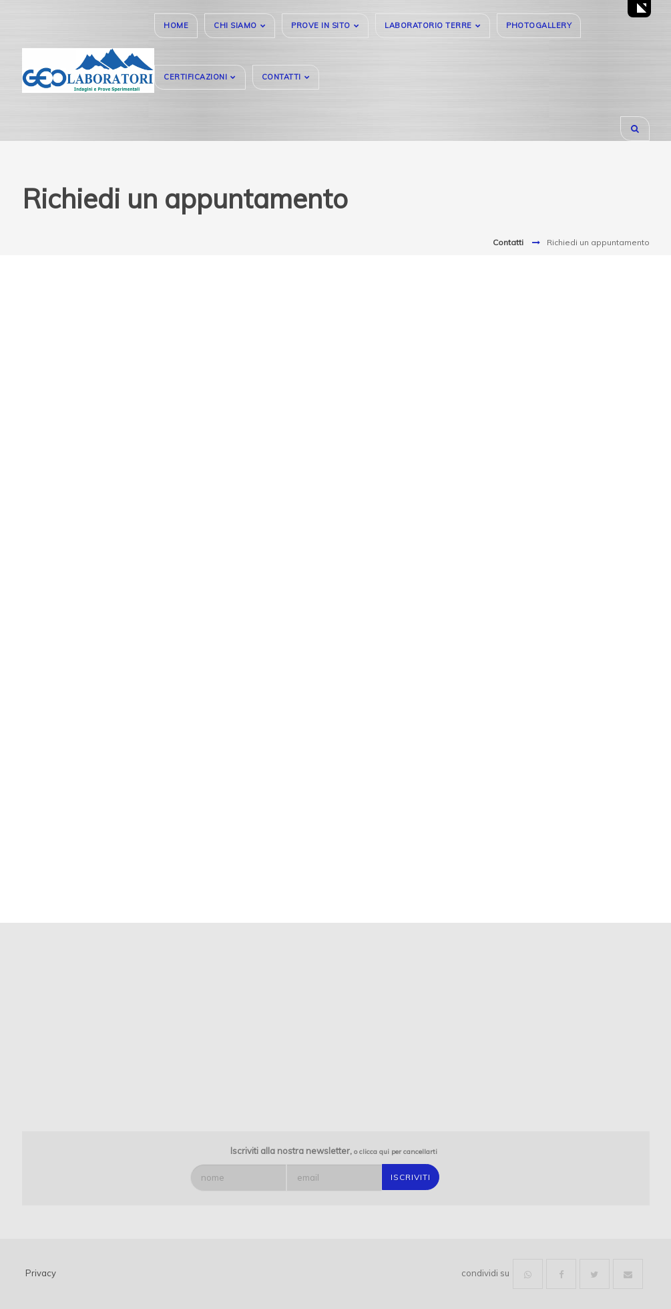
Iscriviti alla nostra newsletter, (333, 1150)
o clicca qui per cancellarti (395, 1151)
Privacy (40, 1273)
